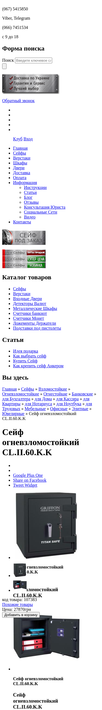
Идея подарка (25, 351)
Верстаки (21, 293)
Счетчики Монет (28, 318)
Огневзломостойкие (20, 394)
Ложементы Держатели (34, 323)
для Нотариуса (38, 403)
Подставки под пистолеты (37, 328)
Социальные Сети (40, 212)
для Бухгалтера (16, 399)
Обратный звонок (18, 100)
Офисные (58, 408)
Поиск (8, 60)
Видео (29, 217)
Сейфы (19, 288)
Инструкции (35, 187)
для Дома (43, 399)
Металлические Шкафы (35, 308)
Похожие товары (17, 604)
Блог (28, 197)
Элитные (80, 408)
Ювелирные (13, 413)
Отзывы (31, 202)
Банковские (82, 394)
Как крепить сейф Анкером (38, 365)
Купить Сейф (25, 361)
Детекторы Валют (29, 303)
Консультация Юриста (44, 207)
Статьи (30, 192)
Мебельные (35, 408)
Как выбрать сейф (29, 356)
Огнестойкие (55, 394)
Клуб (18, 139)
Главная (9, 389)
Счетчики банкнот (30, 313)
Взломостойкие (52, 389)
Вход (28, 139)
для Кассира (67, 399)
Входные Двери (27, 298)
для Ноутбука (68, 403)
